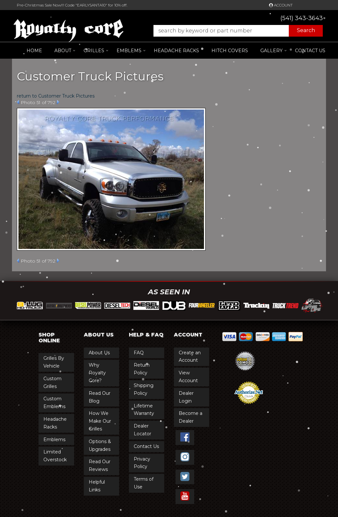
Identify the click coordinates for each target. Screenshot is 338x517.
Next (58, 102)
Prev (18, 102)
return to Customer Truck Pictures (56, 96)
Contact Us (310, 50)
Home (34, 50)
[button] (235, 31)
